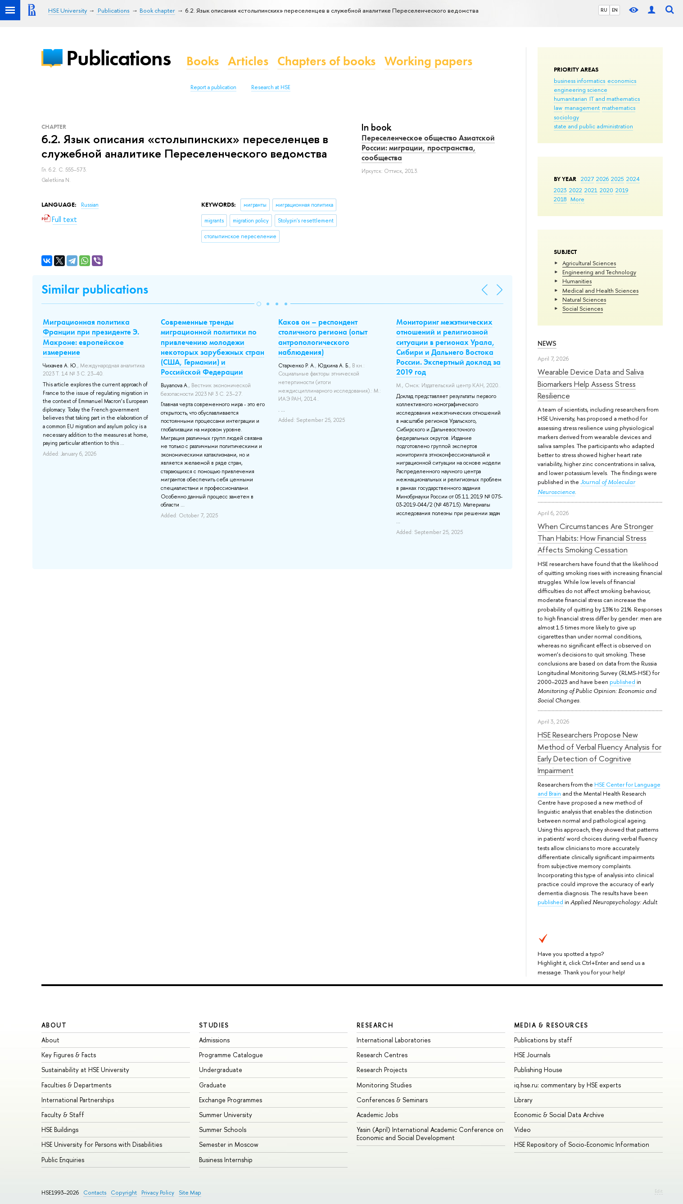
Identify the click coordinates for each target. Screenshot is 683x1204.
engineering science (580, 90)
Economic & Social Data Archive (559, 1114)
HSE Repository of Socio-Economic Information (581, 1144)
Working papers (428, 61)
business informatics (579, 81)
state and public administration (593, 126)
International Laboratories (393, 1040)
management (582, 108)
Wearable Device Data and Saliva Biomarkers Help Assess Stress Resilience (591, 384)
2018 (560, 199)
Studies (214, 1025)
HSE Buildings (59, 1129)
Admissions (214, 1040)
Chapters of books (326, 61)
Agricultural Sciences (589, 263)
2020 (606, 190)
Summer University (225, 1114)
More (577, 199)
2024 (633, 179)
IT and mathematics (614, 99)
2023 (560, 190)
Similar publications (94, 289)
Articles (248, 61)
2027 (587, 179)
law (558, 108)
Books (202, 61)
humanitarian (570, 99)
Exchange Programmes (230, 1099)
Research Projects (382, 1069)
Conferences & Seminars (392, 1099)
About (54, 1025)
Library (523, 1099)
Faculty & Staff (62, 1114)
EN (615, 10)
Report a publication (213, 87)
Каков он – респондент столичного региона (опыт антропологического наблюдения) (322, 337)
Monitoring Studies (384, 1085)
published (622, 682)
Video (522, 1129)
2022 (575, 190)
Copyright (124, 1192)
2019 (622, 190)
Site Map (190, 1192)
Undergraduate (220, 1069)
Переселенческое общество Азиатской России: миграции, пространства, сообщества (428, 148)
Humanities (577, 281)
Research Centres (382, 1054)
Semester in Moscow (228, 1144)
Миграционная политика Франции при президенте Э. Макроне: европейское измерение (91, 337)
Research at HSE (270, 87)
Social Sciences (582, 308)
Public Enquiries (62, 1159)
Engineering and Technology (599, 272)
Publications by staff (543, 1040)
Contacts (94, 1192)
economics (621, 81)
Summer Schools (222, 1129)
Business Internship (226, 1159)
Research (375, 1025)
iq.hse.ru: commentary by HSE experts (567, 1085)
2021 (590, 190)
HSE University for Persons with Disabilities (101, 1144)
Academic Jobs (377, 1114)
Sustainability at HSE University (85, 1069)
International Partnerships (77, 1099)
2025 (617, 179)
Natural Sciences (584, 299)
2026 (602, 179)
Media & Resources (551, 1025)
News (547, 343)
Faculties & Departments (76, 1085)
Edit (659, 1191)
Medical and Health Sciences (600, 290)
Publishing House (538, 1069)
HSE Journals (532, 1054)
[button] (258, 303)
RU (604, 10)
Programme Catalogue (231, 1054)
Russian (90, 204)
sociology (566, 117)
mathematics (618, 108)
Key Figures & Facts (68, 1054)
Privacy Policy (157, 1192)
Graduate (212, 1085)
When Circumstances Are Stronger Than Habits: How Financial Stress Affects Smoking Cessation (595, 538)
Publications (118, 58)
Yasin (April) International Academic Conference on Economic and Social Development (430, 1133)
